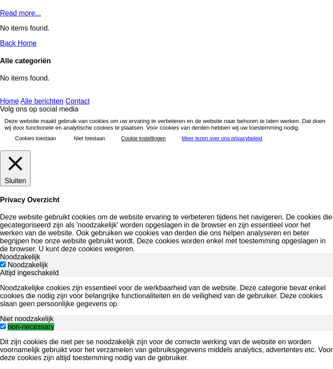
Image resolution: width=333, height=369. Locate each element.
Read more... (20, 13)
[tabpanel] (166, 296)
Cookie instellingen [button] (143, 138)
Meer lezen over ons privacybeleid (222, 138)
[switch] (3, 326)
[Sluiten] (15, 168)
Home (9, 101)
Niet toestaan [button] (89, 138)
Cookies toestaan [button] (35, 138)
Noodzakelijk (28, 265)
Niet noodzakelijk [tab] (27, 319)
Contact (78, 101)
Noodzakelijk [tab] (20, 257)
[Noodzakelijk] (3, 264)
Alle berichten (41, 101)
